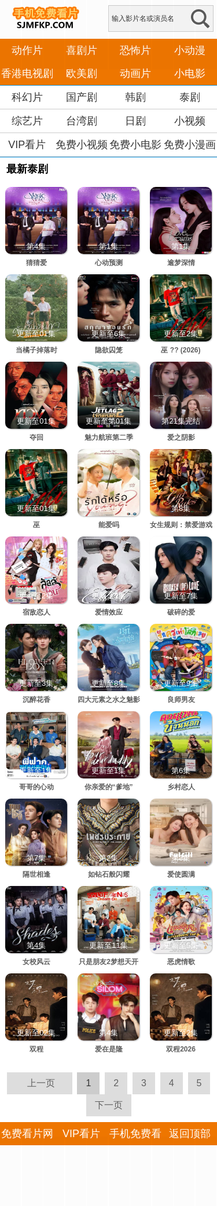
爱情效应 (109, 612)
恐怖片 (135, 50)
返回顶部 (190, 1133)
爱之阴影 (181, 437)
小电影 (189, 73)
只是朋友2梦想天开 (108, 962)
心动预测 (109, 263)
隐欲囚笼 (109, 350)
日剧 (135, 121)
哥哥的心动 (36, 787)
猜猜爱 (36, 263)
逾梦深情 (181, 263)
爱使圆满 (181, 874)
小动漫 (189, 50)
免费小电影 (135, 144)
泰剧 (189, 97)
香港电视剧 (27, 73)
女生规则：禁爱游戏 (181, 525)
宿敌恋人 (36, 612)
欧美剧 (81, 73)
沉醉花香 (36, 700)
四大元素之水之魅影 (109, 700)
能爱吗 (108, 525)
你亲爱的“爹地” (108, 787)
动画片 (135, 73)
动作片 (27, 50)
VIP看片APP (27, 156)
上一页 (41, 1083)
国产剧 (81, 97)
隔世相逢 (36, 874)
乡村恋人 (181, 787)
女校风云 (36, 962)
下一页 (109, 1105)
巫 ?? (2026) (180, 350)
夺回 (36, 437)
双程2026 (181, 1049)
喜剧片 (81, 50)
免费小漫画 (190, 144)
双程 (36, 1049)
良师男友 (181, 700)
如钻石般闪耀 (109, 874)
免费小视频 (82, 144)
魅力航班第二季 (108, 437)
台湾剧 (81, 121)
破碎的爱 (181, 612)
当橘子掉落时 (36, 350)
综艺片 (27, 121)
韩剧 (135, 97)
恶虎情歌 (181, 962)
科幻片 (27, 97)
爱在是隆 (109, 1049)
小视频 (189, 121)
